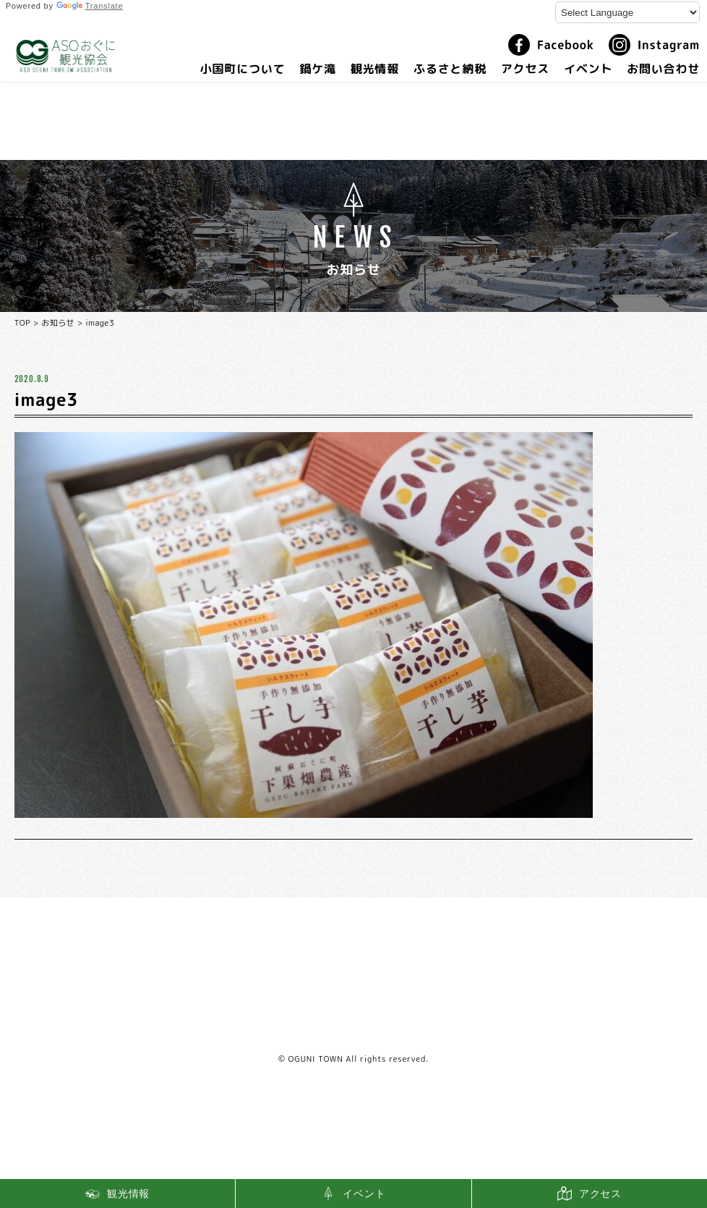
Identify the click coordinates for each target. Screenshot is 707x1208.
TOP (22, 323)
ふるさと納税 (450, 69)
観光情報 (375, 69)
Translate (90, 5)
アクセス (525, 69)
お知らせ (57, 323)
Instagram (654, 45)
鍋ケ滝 (317, 69)
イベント (588, 69)
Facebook (551, 45)
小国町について (243, 69)
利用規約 (354, 1030)
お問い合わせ (663, 69)
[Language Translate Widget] (627, 12)
